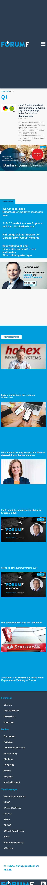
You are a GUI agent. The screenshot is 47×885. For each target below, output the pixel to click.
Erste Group (9, 736)
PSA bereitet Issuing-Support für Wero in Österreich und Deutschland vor (23, 454)
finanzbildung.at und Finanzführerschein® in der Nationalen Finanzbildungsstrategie (19, 251)
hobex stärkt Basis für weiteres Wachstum (18, 397)
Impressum (9, 722)
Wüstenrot (9, 848)
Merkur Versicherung (13, 842)
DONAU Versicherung (14, 831)
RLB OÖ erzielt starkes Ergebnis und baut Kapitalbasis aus (22, 225)
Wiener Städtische (12, 808)
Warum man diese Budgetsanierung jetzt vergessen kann (23, 212)
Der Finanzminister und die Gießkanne (21, 622)
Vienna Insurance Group (15, 796)
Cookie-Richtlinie (11, 710)
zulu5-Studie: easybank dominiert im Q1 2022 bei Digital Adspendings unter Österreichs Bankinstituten (31, 111)
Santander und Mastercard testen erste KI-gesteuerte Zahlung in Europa (22, 679)
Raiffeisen (8, 742)
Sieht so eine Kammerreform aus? (19, 568)
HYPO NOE (9, 765)
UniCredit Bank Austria (14, 747)
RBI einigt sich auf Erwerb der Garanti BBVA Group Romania (21, 236)
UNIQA (7, 802)
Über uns (8, 705)
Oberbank (8, 759)
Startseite (5, 91)
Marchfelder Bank (12, 782)
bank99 (7, 770)
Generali (8, 813)
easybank (8, 776)
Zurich (7, 836)
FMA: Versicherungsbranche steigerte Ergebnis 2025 (21, 512)
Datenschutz (9, 716)
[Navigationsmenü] (43, 43)
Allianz (7, 819)
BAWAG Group (10, 753)
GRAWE (7, 825)
